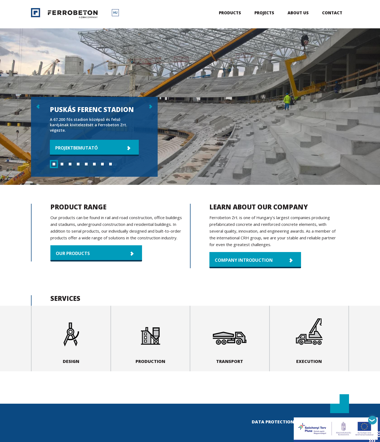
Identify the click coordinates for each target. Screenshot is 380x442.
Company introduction (244, 260)
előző (37, 106)
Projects (264, 12)
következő (151, 106)
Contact (332, 12)
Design (71, 338)
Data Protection (273, 422)
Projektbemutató (76, 148)
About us (298, 12)
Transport (230, 338)
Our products (73, 253)
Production (150, 338)
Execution (309, 338)
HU (115, 12)
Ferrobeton (64, 13)
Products (230, 12)
